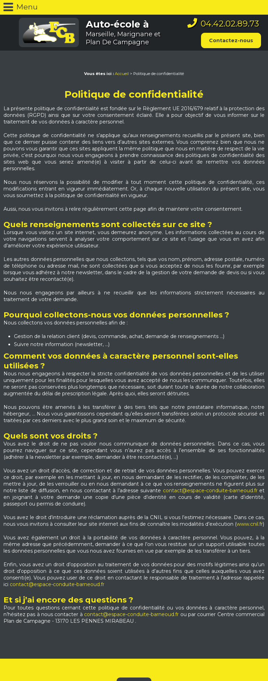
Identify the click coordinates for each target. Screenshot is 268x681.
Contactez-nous (231, 40)
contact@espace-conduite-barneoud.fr (210, 490)
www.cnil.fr (250, 524)
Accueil (122, 73)
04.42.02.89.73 (230, 23)
